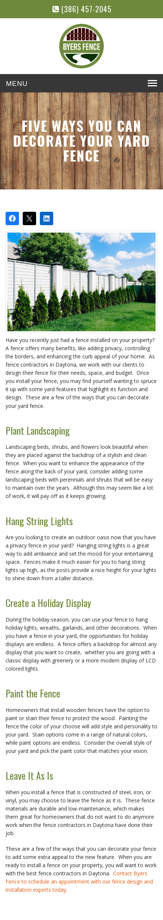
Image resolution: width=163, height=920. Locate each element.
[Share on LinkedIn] (46, 218)
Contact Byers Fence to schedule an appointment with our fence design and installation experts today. (79, 881)
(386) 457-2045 (82, 9)
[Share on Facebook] (12, 218)
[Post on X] (29, 218)
